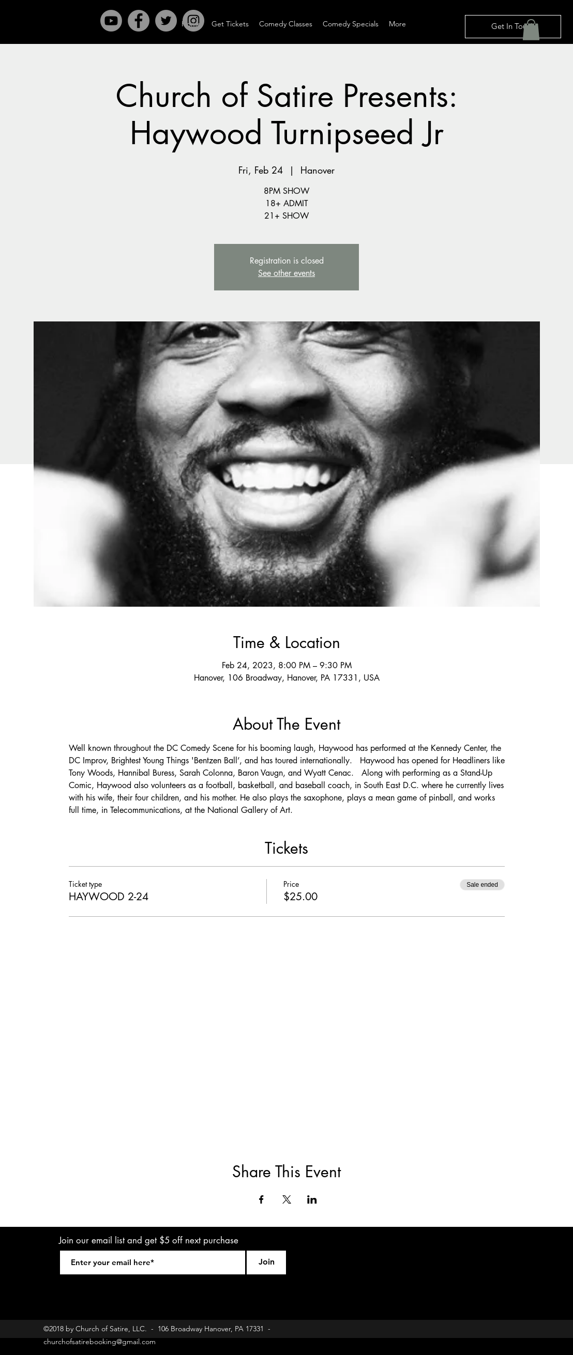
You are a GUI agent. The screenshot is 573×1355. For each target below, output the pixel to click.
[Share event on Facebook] (261, 1199)
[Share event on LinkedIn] (312, 1199)
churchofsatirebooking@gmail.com (99, 1341)
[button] (531, 29)
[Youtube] (111, 21)
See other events (286, 273)
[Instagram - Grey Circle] (193, 21)
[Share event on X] (287, 1199)
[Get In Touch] (513, 26)
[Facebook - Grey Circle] (138, 21)
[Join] (266, 1262)
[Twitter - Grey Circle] (166, 21)
